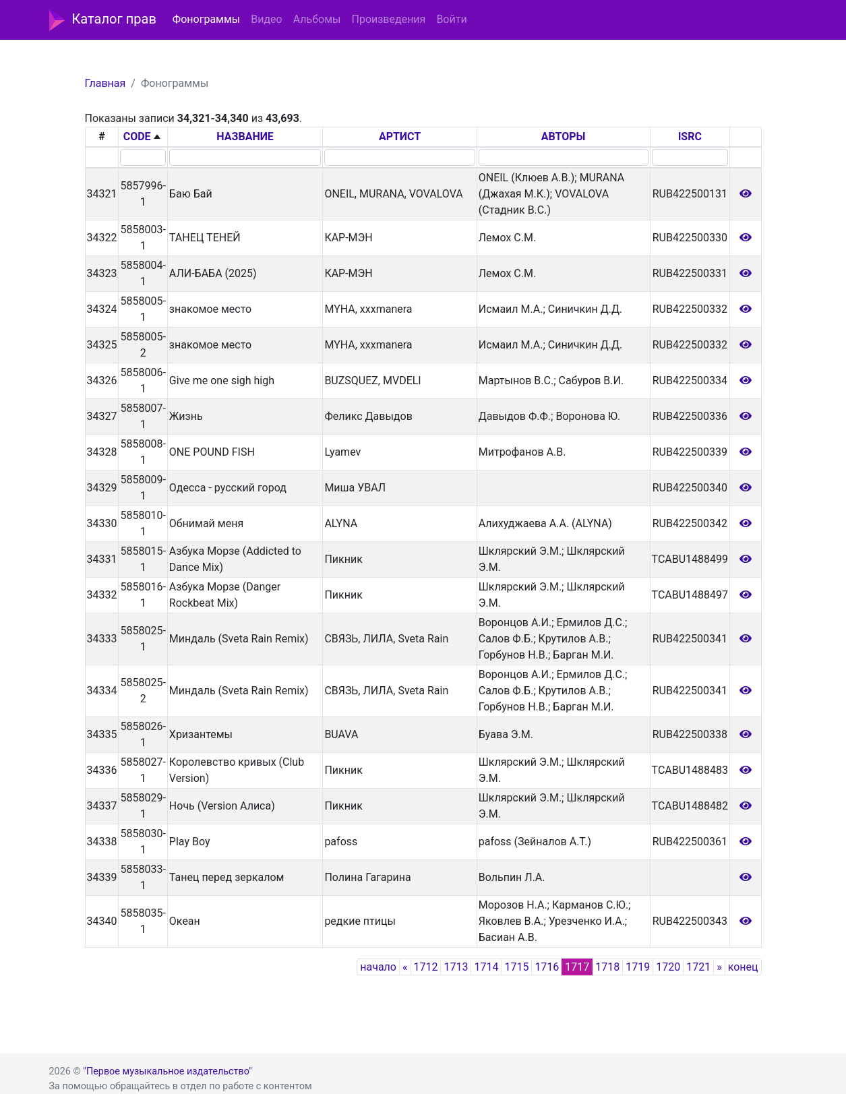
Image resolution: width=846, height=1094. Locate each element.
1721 (698, 967)
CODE (137, 136)
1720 (668, 967)
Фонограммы (206, 19)
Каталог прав (102, 20)
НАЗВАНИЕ (245, 136)
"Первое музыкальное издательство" (167, 1071)
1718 (607, 967)
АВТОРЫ (563, 136)
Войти (451, 19)
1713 (456, 967)
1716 (547, 967)
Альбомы (317, 19)
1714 (486, 967)
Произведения (388, 19)
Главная (105, 83)
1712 (426, 967)
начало (378, 967)
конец (743, 967)
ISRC (690, 136)
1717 (577, 967)
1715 (516, 967)
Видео (266, 19)
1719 (638, 967)
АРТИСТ (400, 136)
